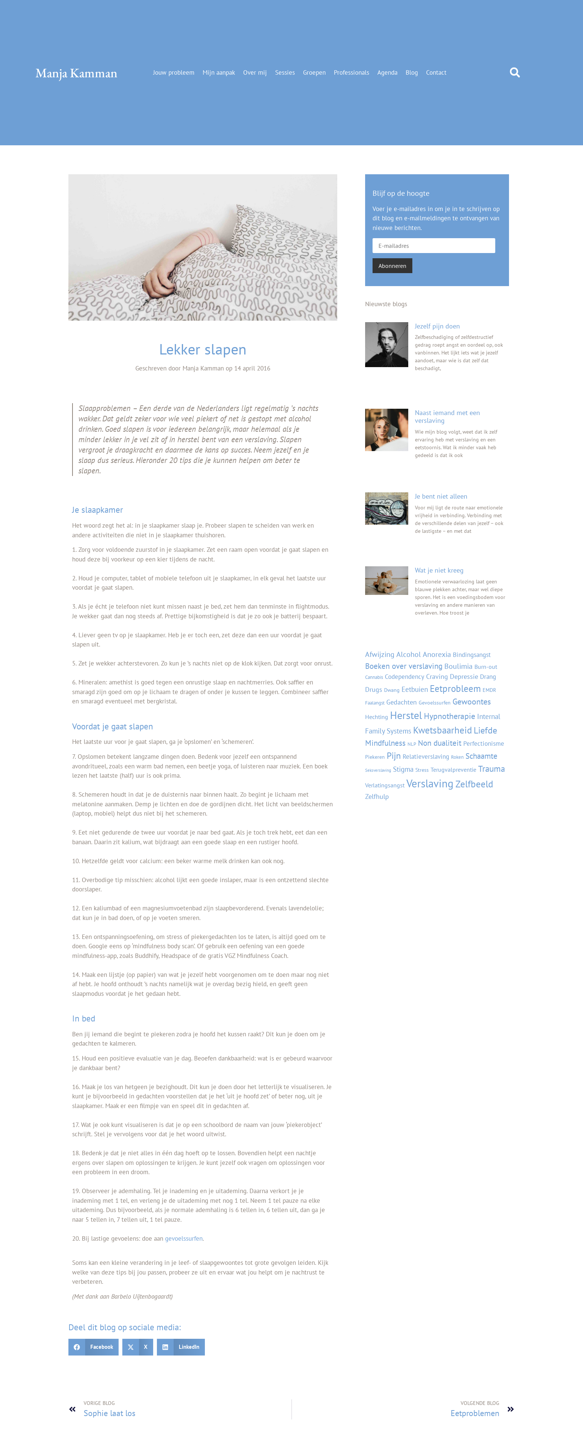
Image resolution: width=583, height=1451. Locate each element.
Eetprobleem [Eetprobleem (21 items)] (455, 688)
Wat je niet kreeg (439, 570)
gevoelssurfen (184, 1238)
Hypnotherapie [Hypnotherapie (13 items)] (449, 716)
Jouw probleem (173, 72)
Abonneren (392, 265)
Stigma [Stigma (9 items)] (403, 769)
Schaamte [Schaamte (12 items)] (481, 756)
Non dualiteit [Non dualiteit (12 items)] (439, 743)
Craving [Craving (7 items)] (437, 676)
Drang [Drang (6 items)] (488, 677)
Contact (436, 72)
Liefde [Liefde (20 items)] (485, 730)
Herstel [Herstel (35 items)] (406, 715)
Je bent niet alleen (441, 496)
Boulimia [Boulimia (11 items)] (458, 666)
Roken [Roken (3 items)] (457, 757)
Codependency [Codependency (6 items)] (404, 677)
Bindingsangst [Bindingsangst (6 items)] (472, 655)
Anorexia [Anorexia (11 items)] (437, 654)
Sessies (285, 72)
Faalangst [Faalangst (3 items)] (374, 703)
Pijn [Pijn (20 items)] (394, 755)
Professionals (351, 72)
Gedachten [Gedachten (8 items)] (401, 701)
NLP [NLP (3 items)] (412, 744)
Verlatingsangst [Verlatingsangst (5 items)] (385, 785)
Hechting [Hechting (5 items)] (376, 716)
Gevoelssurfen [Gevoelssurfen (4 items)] (435, 702)
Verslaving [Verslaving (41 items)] (430, 783)
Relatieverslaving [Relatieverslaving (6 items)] (426, 756)
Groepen (314, 72)
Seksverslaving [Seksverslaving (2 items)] (378, 770)
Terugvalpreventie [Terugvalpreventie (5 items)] (453, 769)
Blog (412, 72)
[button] (515, 73)
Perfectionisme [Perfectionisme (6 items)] (483, 743)
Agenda (387, 72)
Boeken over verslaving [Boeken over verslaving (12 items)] (403, 666)
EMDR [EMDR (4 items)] (489, 689)
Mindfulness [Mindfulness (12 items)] (385, 743)
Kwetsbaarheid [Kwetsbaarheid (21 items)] (442, 730)
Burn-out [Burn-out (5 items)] (485, 666)
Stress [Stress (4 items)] (422, 769)
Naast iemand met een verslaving (447, 416)
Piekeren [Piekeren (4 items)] (375, 756)
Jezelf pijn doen (437, 326)
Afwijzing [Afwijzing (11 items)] (379, 654)
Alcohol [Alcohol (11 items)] (408, 654)
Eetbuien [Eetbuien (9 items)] (415, 689)
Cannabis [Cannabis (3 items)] (374, 677)
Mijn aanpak (219, 72)
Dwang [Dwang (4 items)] (392, 689)
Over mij (255, 72)
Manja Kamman (76, 72)
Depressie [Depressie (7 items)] (464, 676)
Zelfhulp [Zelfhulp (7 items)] (377, 796)
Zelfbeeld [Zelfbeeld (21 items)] (474, 784)
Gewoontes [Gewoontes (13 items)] (471, 701)
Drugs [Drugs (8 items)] (373, 689)
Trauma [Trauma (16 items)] (491, 768)
